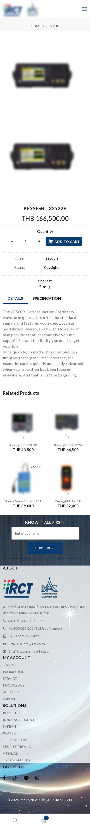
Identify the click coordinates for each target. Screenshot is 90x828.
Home (36, 26)
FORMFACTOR (14, 740)
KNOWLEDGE (13, 685)
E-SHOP (9, 665)
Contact (9, 699)
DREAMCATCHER (16, 760)
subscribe (45, 548)
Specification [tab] (47, 298)
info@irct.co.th (34, 644)
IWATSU (9, 733)
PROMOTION (13, 672)
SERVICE (10, 678)
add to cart (64, 241)
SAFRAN (9, 726)
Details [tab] (15, 298)
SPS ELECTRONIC (17, 747)
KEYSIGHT (11, 713)
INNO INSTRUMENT (19, 720)
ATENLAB (10, 753)
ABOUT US (11, 692)
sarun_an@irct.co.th (38, 651)
